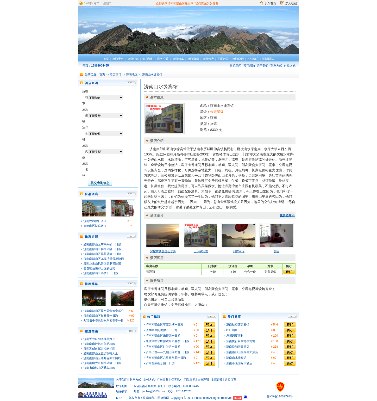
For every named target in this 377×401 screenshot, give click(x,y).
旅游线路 (133, 59)
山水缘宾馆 (201, 251)
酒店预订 (148, 59)
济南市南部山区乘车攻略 (99, 368)
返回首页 (230, 379)
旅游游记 (238, 59)
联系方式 (276, 65)
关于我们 (262, 65)
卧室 (276, 251)
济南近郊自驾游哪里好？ (99, 339)
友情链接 (217, 379)
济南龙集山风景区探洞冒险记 (102, 263)
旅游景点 (118, 59)
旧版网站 (268, 59)
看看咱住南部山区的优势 (99, 268)
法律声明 (203, 379)
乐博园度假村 (235, 335)
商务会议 (163, 59)
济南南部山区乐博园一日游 (163, 335)
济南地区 (132, 74)
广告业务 (162, 379)
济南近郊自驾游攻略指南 (99, 348)
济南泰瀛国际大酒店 (239, 363)
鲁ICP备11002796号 (280, 396)
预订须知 (249, 65)
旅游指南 (193, 59)
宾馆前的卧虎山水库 (163, 251)
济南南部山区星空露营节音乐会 (103, 311)
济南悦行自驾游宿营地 (240, 341)
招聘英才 (176, 379)
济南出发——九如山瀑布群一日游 (167, 352)
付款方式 (289, 65)
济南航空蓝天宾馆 (237, 324)
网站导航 (189, 379)
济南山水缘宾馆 (152, 74)
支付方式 (149, 379)
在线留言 (253, 59)
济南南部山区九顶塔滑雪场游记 (103, 258)
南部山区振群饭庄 (95, 226)
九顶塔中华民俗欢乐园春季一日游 (167, 341)
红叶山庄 (232, 330)
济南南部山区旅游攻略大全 (100, 353)
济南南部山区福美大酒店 (242, 352)
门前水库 (239, 251)
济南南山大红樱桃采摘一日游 (102, 363)
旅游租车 (178, 59)
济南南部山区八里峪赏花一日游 (166, 357)
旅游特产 (208, 59)
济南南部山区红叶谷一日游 (100, 315)
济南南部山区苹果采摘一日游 (102, 244)
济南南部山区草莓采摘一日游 (102, 254)
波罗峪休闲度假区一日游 (161, 330)
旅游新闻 (235, 65)
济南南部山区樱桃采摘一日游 (102, 249)
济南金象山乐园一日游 (160, 363)
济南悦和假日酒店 (95, 221)
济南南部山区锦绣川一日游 (100, 273)
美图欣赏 (223, 59)
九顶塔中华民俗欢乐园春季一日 (103, 320)
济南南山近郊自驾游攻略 (99, 343)
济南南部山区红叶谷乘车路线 (102, 358)
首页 (106, 59)
